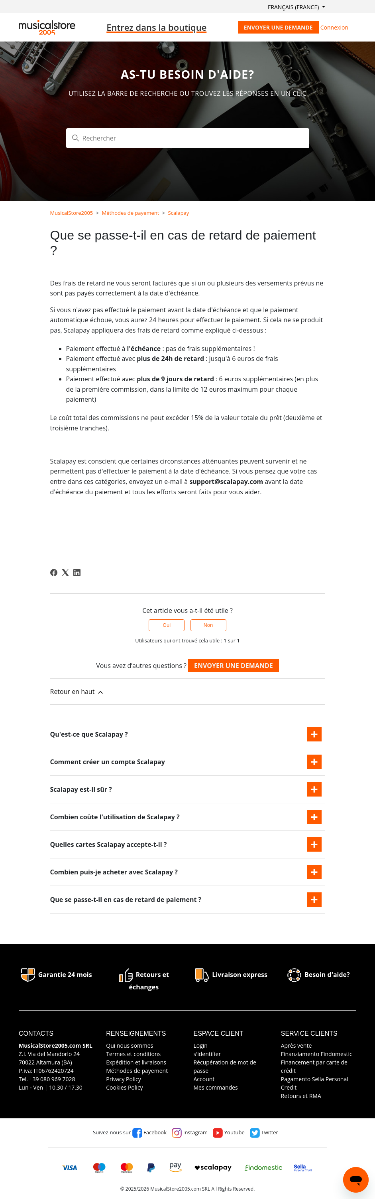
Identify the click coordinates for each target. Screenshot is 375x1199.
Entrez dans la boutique (156, 27)
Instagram (190, 1132)
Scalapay (178, 212)
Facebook (149, 1132)
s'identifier (207, 1054)
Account (203, 1079)
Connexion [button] (334, 27)
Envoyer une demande (278, 27)
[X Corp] (65, 572)
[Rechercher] (187, 138)
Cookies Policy (124, 1087)
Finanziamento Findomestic (316, 1054)
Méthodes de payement (130, 212)
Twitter (264, 1132)
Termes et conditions (133, 1054)
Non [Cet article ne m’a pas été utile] (208, 625)
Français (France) (294, 7)
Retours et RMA (301, 1096)
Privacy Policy (123, 1079)
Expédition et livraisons (136, 1062)
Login (200, 1045)
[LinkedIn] (76, 572)
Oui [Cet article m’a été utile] (167, 625)
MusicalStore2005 (71, 212)
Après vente (296, 1045)
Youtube (228, 1132)
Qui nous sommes (129, 1045)
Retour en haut (77, 691)
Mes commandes (215, 1087)
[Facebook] (53, 572)
